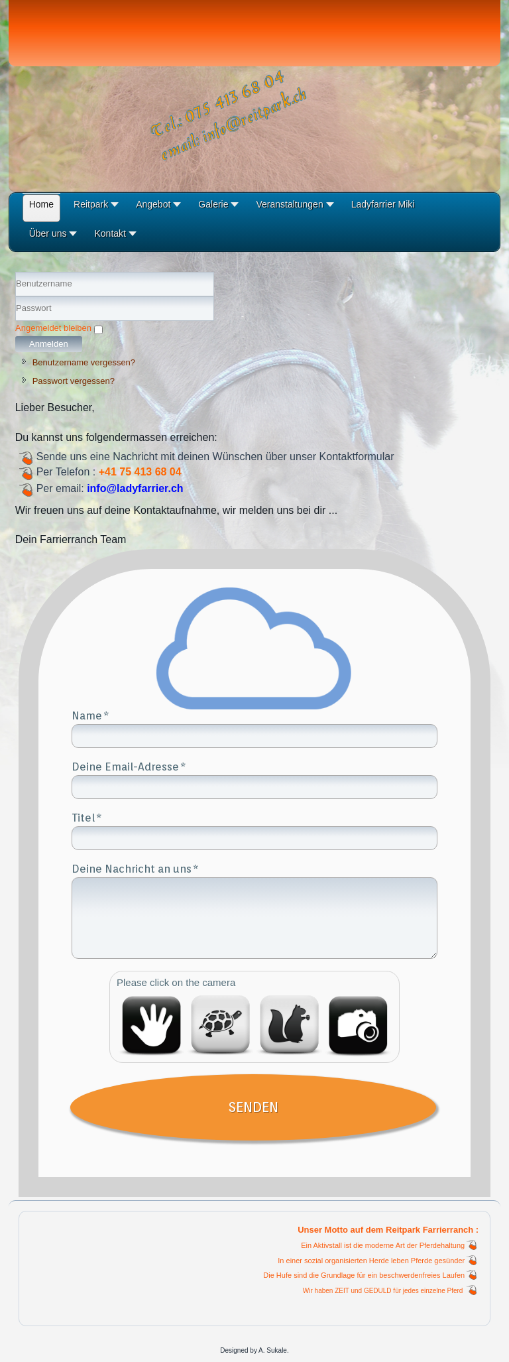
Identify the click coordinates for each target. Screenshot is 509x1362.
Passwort (15, 321)
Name (87, 715)
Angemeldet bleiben (53, 328)
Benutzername (15, 296)
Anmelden (48, 344)
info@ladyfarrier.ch (135, 488)
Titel (83, 817)
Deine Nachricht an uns (132, 868)
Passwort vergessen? (73, 381)
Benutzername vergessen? (83, 362)
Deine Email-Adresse (125, 766)
